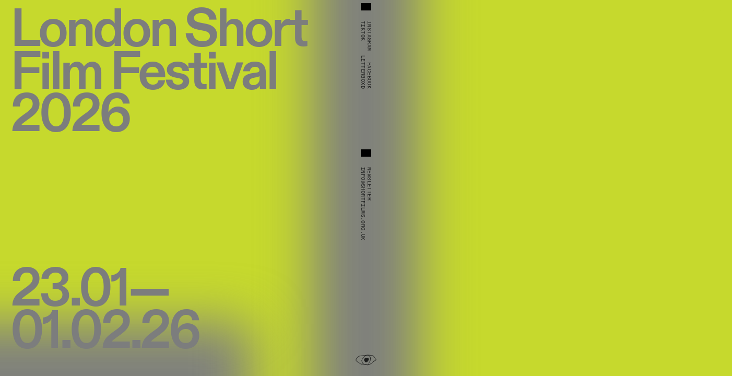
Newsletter (369, 184)
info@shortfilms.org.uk (362, 204)
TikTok (362, 31)
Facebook (369, 75)
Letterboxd (362, 72)
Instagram (369, 36)
